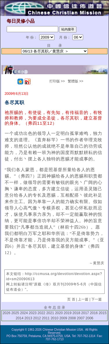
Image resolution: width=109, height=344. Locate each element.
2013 (28, 318)
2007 (81, 318)
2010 (54, 318)
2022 (41, 313)
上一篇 (83, 299)
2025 (15, 313)
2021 (50, 313)
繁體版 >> (75, 81)
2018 (76, 313)
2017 (85, 313)
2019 (68, 313)
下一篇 (96, 299)
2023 (33, 313)
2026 (6, 313)
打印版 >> (57, 81)
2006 (89, 318)
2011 (46, 318)
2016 (94, 313)
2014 (20, 318)
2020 (59, 313)
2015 (102, 313)
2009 (63, 318)
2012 (37, 318)
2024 (24, 313)
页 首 (71, 299)
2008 (72, 318)
